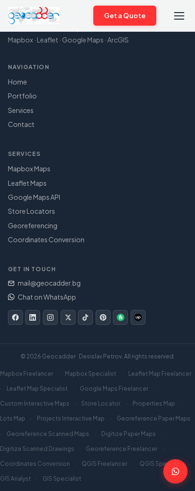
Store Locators (31, 211)
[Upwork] (138, 317)
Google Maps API (34, 197)
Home (17, 81)
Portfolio (22, 95)
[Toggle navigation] (179, 15)
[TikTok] (85, 317)
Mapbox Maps (29, 168)
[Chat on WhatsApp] (81, 16)
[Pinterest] (103, 317)
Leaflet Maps (27, 183)
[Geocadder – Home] (33, 16)
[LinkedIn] (32, 317)
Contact (21, 124)
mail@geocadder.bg (44, 283)
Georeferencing (32, 225)
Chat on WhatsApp (42, 297)
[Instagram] (50, 317)
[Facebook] (15, 317)
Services (21, 110)
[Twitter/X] (68, 317)
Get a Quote (125, 15)
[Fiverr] (120, 317)
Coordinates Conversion (46, 239)
